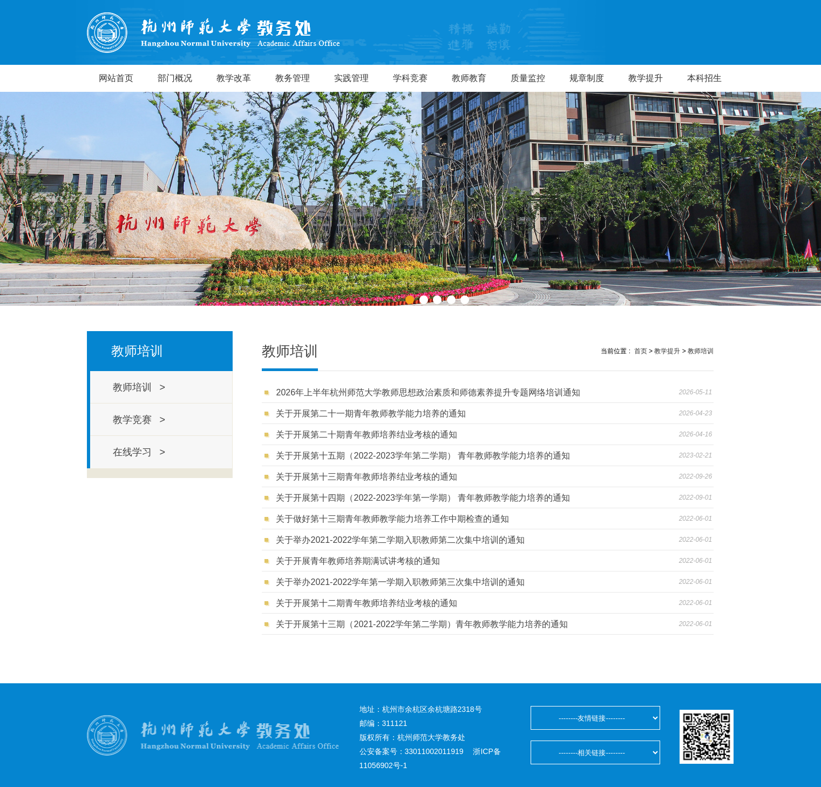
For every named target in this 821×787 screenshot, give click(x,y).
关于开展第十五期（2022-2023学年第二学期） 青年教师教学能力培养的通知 (423, 455)
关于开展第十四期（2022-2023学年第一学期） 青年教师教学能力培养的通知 (423, 497)
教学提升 (645, 78)
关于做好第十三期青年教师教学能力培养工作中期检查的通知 (392, 518)
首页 (640, 351)
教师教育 (469, 78)
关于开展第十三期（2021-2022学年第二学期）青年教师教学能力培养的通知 (422, 624)
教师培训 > (139, 387)
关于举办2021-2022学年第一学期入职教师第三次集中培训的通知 (400, 582)
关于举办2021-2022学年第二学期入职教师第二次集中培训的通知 (400, 539)
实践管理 (351, 78)
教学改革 (233, 78)
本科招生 (704, 78)
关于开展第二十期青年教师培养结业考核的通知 (366, 434)
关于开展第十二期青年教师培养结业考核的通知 (366, 603)
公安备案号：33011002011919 (411, 751)
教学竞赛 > (139, 419)
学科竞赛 (410, 78)
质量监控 (528, 78)
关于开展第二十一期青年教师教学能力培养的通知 (371, 413)
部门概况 (175, 78)
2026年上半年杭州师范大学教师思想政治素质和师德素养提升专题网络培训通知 (428, 392)
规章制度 (586, 78)
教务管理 (292, 78)
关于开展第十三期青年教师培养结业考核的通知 (366, 476)
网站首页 (116, 78)
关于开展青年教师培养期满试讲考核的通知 (358, 561)
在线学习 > (139, 452)
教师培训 (701, 351)
